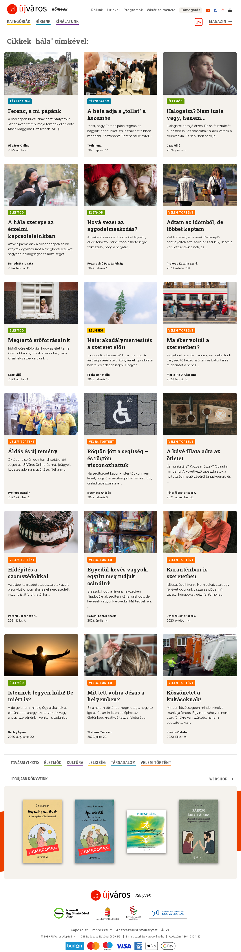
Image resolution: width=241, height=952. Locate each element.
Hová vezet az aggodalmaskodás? (112, 225)
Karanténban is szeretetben (187, 573)
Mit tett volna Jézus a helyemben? (115, 696)
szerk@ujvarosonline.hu (149, 936)
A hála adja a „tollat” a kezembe (116, 114)
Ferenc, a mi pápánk (34, 110)
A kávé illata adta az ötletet (193, 455)
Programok (133, 10)
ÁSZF (165, 930)
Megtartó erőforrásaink (39, 340)
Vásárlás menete (161, 10)
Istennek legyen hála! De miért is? (40, 696)
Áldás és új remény (33, 451)
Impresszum (102, 930)
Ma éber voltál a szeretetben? (188, 343)
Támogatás (190, 10)
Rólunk (97, 10)
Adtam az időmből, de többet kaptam (195, 225)
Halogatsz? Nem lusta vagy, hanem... (195, 114)
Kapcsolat (79, 930)
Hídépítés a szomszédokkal (28, 573)
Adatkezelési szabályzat (136, 930)
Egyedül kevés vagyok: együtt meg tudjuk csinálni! (117, 576)
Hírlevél (113, 10)
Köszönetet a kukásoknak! (184, 696)
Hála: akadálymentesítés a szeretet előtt (119, 343)
